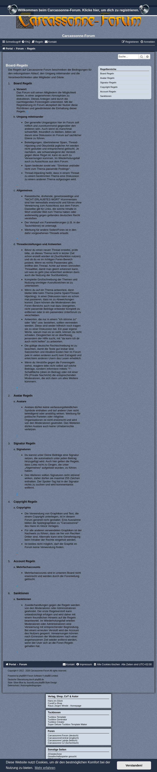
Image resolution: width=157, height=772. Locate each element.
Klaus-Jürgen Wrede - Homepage (64, 705)
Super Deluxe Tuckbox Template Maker (67, 724)
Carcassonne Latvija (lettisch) (62, 740)
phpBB (22, 676)
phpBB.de (39, 679)
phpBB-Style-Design (47, 682)
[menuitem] (25, 41)
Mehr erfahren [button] (45, 768)
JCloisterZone (55, 754)
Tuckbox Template (57, 717)
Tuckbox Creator (56, 722)
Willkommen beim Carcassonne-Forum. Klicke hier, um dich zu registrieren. (78, 10)
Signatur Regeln (108, 82)
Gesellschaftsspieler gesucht (62, 756)
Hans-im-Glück (55, 701)
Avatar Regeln (107, 78)
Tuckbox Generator (57, 719)
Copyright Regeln (109, 87)
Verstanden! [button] (134, 765)
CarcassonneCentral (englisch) (63, 738)
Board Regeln (107, 73)
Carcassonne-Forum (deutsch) (63, 735)
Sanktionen (105, 96)
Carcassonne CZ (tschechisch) (63, 743)
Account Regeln (108, 91)
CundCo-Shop (55, 703)
